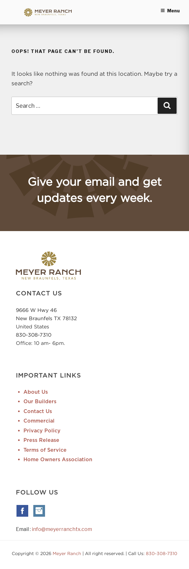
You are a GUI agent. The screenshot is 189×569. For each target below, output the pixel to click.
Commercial (39, 421)
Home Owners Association (57, 459)
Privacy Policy (42, 430)
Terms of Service (45, 450)
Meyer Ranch (67, 553)
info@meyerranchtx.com (62, 529)
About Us (35, 392)
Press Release (41, 440)
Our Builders (39, 401)
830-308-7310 (33, 335)
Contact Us (37, 411)
